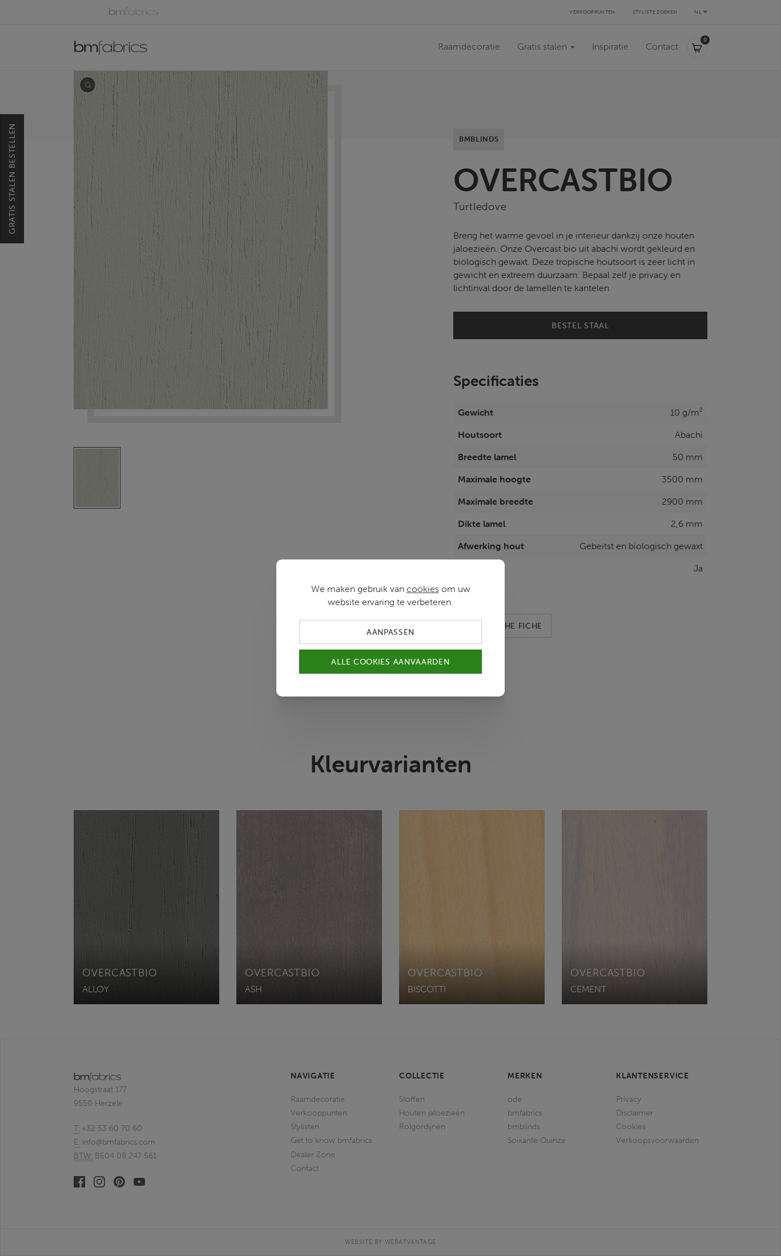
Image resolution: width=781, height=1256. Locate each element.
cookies (422, 588)
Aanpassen (390, 632)
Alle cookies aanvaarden (390, 662)
